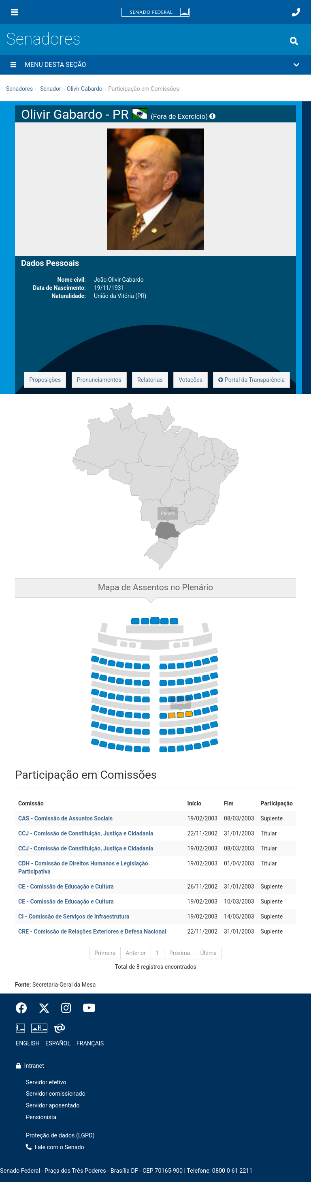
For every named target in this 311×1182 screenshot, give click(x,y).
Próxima (179, 953)
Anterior (136, 953)
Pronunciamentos (99, 380)
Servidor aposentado (52, 1105)
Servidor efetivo (46, 1082)
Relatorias (150, 380)
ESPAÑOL (57, 1043)
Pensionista (41, 1117)
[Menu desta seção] (13, 65)
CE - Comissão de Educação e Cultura (66, 886)
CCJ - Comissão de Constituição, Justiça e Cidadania (85, 833)
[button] (155, 65)
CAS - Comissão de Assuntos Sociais (65, 818)
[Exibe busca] (294, 41)
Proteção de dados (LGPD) (60, 1135)
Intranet (30, 1065)
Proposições (45, 380)
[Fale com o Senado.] (296, 12)
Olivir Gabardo (84, 89)
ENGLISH (28, 1043)
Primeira (104, 953)
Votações (190, 380)
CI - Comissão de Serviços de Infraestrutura (74, 916)
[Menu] (14, 12)
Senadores (43, 39)
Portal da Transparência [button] (251, 380)
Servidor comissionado (55, 1093)
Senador (50, 89)
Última (208, 953)
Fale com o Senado (55, 1147)
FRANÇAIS (90, 1043)
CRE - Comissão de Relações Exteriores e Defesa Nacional (92, 931)
